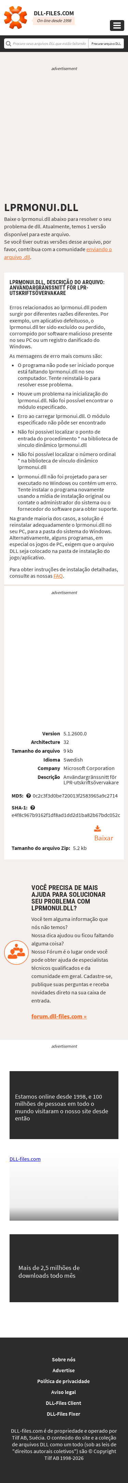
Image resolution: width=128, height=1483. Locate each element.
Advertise (64, 1370)
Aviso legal (63, 1392)
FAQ (58, 575)
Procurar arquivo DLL (106, 43)
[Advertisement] (64, 136)
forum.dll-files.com (56, 1016)
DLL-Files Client (63, 1403)
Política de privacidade (63, 1381)
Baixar (103, 838)
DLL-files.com (25, 1158)
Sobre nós (63, 1359)
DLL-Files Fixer (63, 1413)
